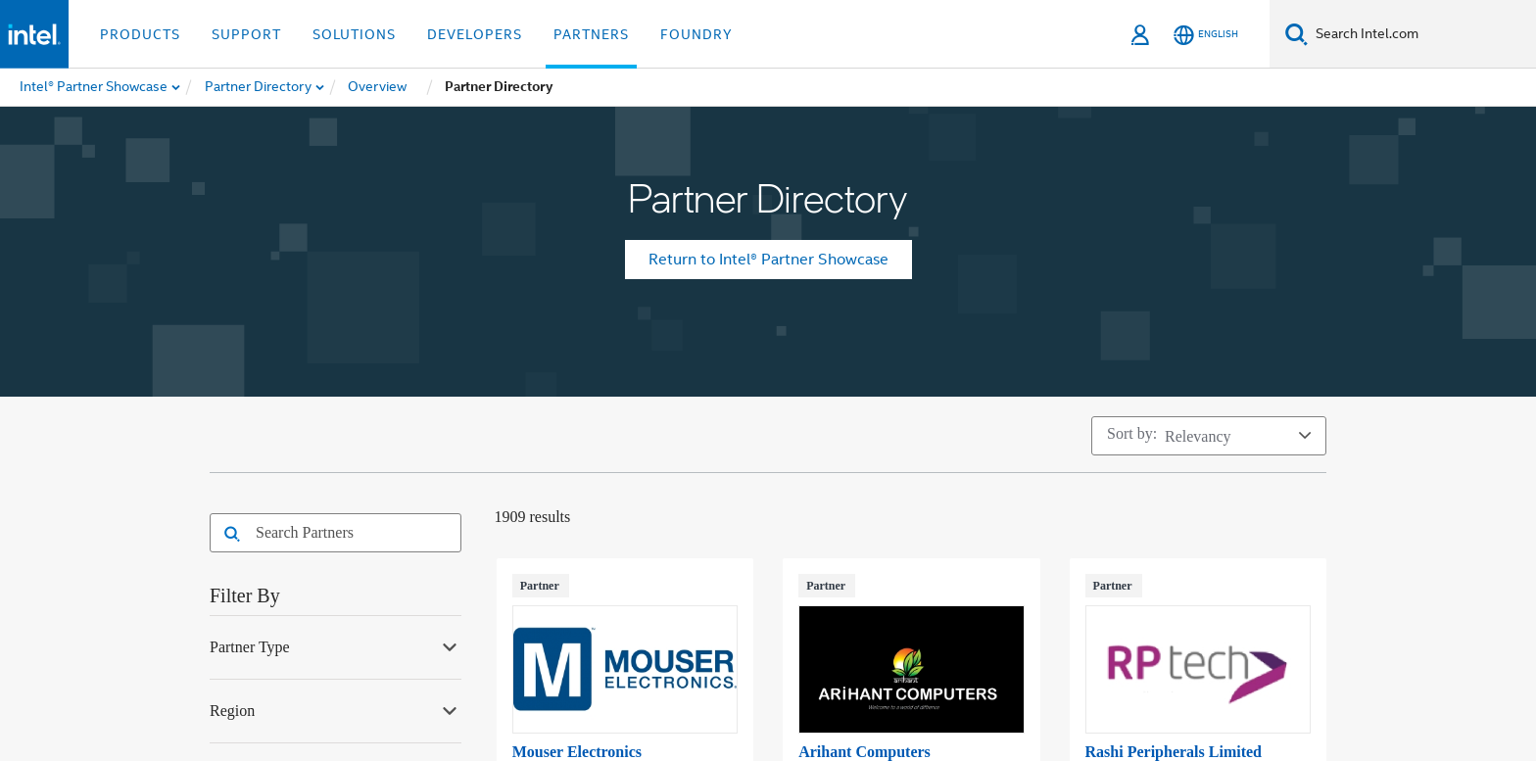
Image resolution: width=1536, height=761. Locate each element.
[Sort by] (1208, 435)
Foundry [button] (696, 34)
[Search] (1296, 34)
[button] (227, 535)
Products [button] (140, 34)
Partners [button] (591, 34)
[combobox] (348, 532)
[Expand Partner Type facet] (449, 645)
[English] (1206, 35)
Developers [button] (474, 34)
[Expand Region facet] (449, 709)
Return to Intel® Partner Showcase (768, 259)
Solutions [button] (354, 34)
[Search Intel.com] (1422, 34)
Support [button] (246, 34)
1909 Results (533, 516)
